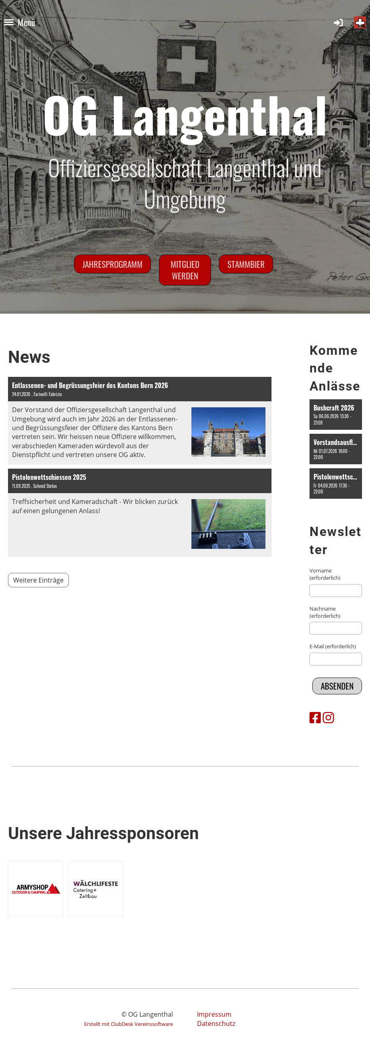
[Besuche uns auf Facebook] (315, 717)
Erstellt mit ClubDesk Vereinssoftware (128, 1024)
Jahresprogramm (112, 264)
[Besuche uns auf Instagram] (328, 717)
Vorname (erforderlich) (325, 574)
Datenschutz (216, 1023)
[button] (336, 414)
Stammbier (246, 264)
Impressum (214, 1014)
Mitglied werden (185, 270)
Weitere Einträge (38, 580)
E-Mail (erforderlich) (333, 646)
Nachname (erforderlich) (325, 612)
